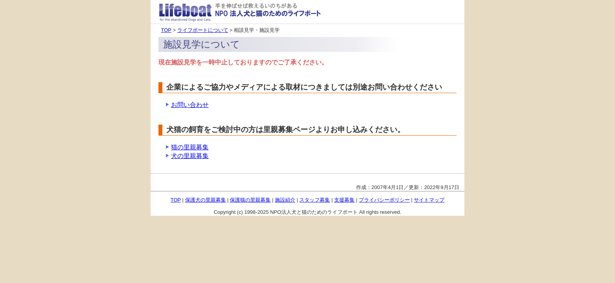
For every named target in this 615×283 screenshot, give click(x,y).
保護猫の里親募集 (250, 200)
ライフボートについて (202, 30)
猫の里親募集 (190, 147)
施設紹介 (285, 200)
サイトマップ (429, 200)
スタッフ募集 (314, 200)
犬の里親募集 (190, 156)
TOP (166, 30)
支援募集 (344, 200)
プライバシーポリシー (384, 200)
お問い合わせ (190, 104)
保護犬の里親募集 (205, 200)
